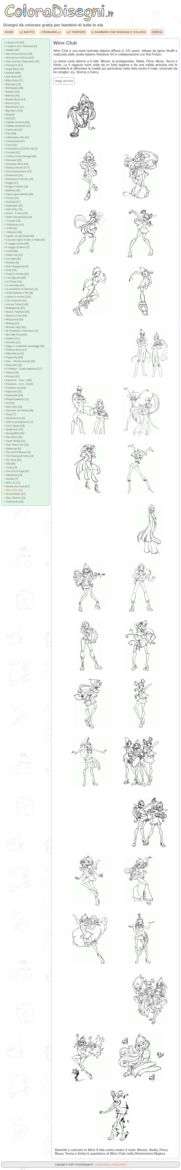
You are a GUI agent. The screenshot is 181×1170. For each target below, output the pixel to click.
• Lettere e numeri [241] (17, 296)
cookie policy (102, 1164)
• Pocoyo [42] (11, 376)
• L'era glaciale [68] (15, 277)
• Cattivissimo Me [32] (16, 137)
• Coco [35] (10, 144)
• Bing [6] (9, 114)
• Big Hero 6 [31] (13, 110)
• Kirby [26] (10, 270)
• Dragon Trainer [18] (16, 186)
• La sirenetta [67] (14, 285)
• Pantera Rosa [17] (15, 349)
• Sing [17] (10, 414)
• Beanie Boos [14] (14, 99)
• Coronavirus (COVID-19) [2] (21, 148)
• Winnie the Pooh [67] (17, 486)
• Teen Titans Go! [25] (16, 444)
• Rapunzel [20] (13, 391)
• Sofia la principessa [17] (18, 421)
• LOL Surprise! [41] (15, 300)
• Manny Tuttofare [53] (16, 311)
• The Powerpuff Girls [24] (19, 456)
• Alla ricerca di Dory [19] (18, 53)
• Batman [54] (12, 95)
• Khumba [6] (11, 262)
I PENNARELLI (51, 32)
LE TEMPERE (76, 32)
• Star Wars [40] (13, 437)
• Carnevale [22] (13, 129)
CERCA (157, 32)
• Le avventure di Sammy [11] (21, 288)
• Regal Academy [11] (16, 399)
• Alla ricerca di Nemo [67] (19, 57)
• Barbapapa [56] (13, 87)
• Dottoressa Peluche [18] (18, 179)
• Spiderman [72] (13, 429)
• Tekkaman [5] (12, 448)
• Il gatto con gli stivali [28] (19, 235)
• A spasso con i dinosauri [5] (20, 46)
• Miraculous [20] (13, 319)
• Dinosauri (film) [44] (16, 163)
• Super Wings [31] (14, 440)
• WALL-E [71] (12, 482)
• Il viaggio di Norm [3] (16, 247)
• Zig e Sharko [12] (14, 497)
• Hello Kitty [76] (13, 209)
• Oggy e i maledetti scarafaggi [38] (24, 346)
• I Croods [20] (12, 220)
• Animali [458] (12, 72)
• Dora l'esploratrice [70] (18, 171)
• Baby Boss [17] (13, 80)
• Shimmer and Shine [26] (18, 410)
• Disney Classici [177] (17, 167)
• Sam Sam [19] (13, 406)
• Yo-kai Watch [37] (15, 493)
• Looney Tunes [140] (16, 304)
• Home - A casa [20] (16, 213)
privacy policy (119, 1164)
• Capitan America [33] (17, 122)
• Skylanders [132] (14, 418)
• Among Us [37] (13, 65)
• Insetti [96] (11, 251)
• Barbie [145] (12, 91)
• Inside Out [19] (13, 254)
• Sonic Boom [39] (14, 425)
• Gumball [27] (12, 201)
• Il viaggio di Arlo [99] (16, 243)
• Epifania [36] (12, 190)
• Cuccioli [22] (12, 152)
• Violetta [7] (11, 478)
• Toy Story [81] (12, 459)
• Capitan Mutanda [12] (17, 125)
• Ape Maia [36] (12, 76)
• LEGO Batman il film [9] (18, 292)
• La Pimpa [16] (13, 281)
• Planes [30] (11, 372)
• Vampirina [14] (13, 474)
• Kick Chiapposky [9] (16, 266)
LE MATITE (27, 32)
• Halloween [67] (13, 205)
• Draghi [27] (11, 182)
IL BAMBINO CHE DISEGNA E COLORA (118, 32)
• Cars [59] (10, 133)
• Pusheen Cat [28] (15, 387)
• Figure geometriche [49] (18, 194)
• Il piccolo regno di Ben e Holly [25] (24, 239)
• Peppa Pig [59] (13, 357)
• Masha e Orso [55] (15, 315)
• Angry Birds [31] (14, 68)
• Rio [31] (9, 402)
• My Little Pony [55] (15, 334)
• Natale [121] (12, 338)
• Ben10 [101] (12, 103)
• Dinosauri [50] (13, 160)
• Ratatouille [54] (13, 395)
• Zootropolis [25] (13, 501)
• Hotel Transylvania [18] (18, 216)
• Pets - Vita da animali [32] (19, 361)
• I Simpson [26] (13, 232)
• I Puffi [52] (10, 228)
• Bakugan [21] (12, 84)
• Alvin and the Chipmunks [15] (21, 61)
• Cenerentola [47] (14, 141)
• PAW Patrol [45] (14, 353)
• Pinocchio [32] (13, 365)
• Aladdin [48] (11, 49)
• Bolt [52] (9, 118)
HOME (9, 32)
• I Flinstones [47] (14, 224)
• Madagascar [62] (14, 307)
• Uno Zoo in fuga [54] (16, 471)
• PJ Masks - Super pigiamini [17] (23, 368)
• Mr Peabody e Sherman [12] (21, 330)
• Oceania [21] (12, 342)
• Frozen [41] (11, 198)
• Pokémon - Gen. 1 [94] (18, 380)
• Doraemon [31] (13, 175)
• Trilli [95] (9, 463)
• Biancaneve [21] (14, 106)
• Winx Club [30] (13, 490)
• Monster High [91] (15, 327)
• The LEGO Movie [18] (17, 452)
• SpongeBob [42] (14, 433)
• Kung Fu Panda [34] (16, 273)
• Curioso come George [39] (20, 156)
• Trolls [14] (10, 467)
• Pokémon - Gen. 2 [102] (18, 383)
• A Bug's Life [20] (14, 42)
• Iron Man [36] (12, 258)
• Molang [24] (11, 323)
